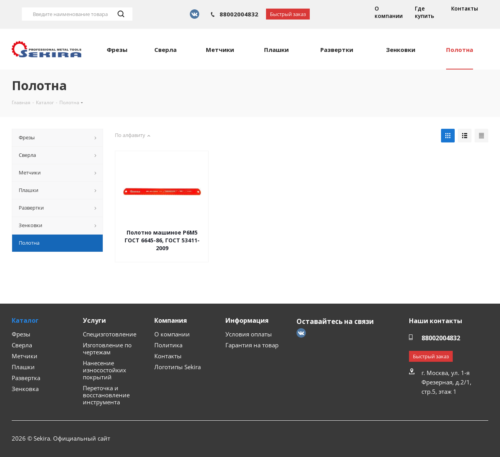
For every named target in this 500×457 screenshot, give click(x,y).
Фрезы (21, 334)
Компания (170, 320)
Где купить (424, 12)
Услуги (94, 320)
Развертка (26, 378)
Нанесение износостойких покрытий (104, 370)
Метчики (25, 356)
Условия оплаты (248, 334)
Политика (168, 345)
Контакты (464, 8)
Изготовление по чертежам (107, 348)
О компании (389, 12)
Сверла (22, 345)
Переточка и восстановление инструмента (106, 395)
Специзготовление (109, 334)
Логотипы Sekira (177, 367)
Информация (247, 320)
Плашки (23, 367)
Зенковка (25, 389)
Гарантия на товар (252, 345)
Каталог (25, 320)
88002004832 (239, 14)
